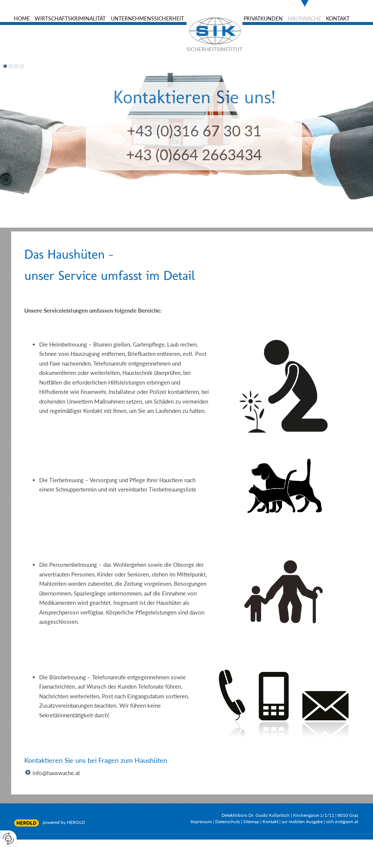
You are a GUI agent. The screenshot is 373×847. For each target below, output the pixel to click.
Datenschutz (227, 821)
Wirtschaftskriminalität (70, 18)
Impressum (201, 821)
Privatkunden (263, 18)
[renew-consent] (8, 838)
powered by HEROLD (64, 822)
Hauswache (304, 18)
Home (22, 18)
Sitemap (251, 821)
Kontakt (338, 18)
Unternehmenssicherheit (147, 18)
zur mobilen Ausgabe (302, 821)
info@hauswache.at (56, 772)
